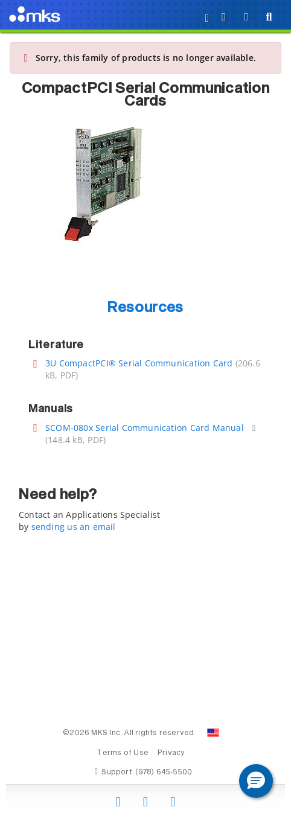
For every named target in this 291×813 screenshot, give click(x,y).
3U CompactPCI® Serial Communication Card (138, 363)
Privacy (171, 753)
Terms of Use (123, 753)
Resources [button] (145, 308)
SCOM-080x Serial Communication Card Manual (144, 427)
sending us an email (73, 526)
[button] (256, 781)
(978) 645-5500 (163, 772)
